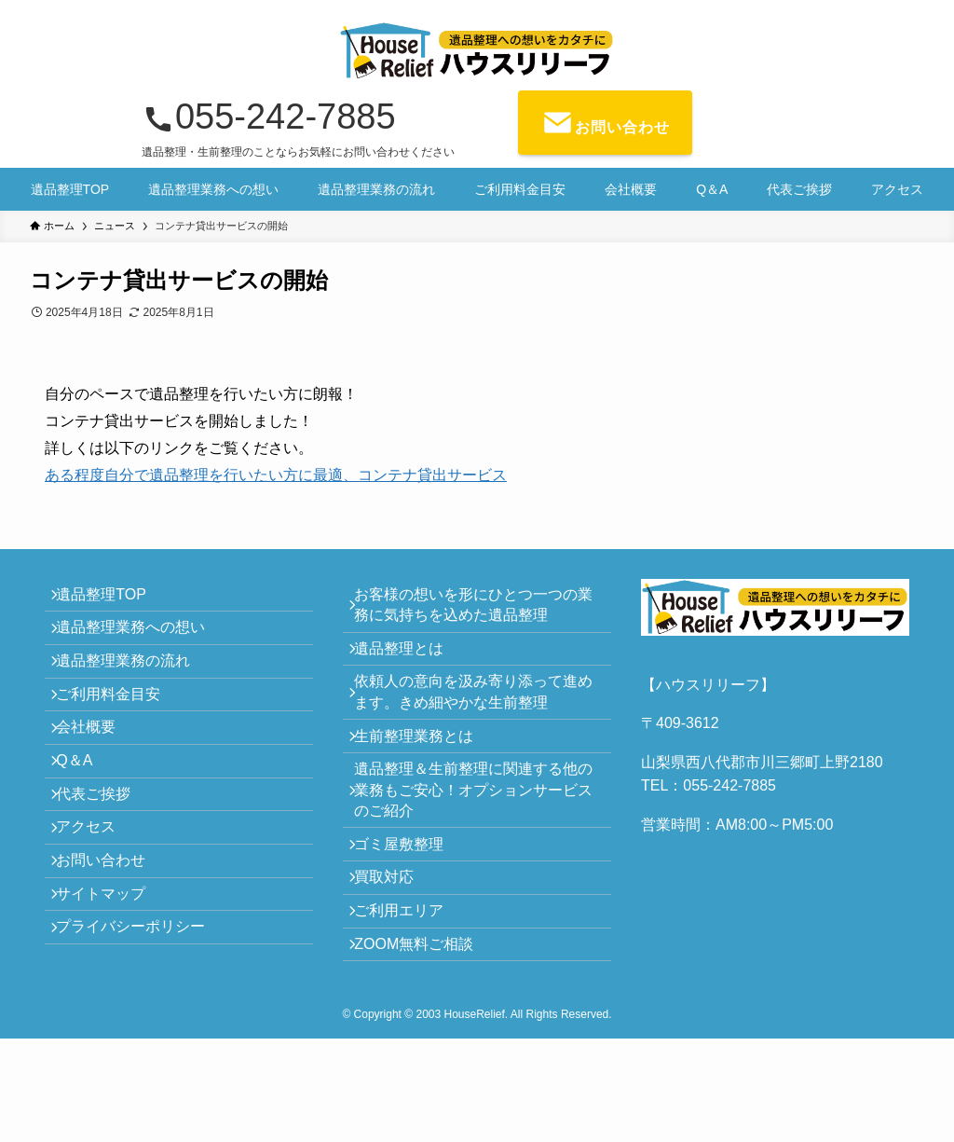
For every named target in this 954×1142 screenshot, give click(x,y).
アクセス (97, 908)
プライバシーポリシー (141, 1041)
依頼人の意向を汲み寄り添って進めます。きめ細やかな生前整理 (477, 719)
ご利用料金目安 (119, 732)
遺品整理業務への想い (141, 644)
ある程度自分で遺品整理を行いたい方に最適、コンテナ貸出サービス (276, 475)
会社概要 (97, 776)
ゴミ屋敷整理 (410, 904)
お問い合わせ (112, 953)
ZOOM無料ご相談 (424, 1036)
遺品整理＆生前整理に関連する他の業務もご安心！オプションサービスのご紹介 (477, 839)
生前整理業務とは (424, 774)
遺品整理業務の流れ (134, 687)
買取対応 (395, 948)
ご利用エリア (410, 992)
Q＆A (85, 821)
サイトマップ (112, 997)
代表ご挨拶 (104, 865)
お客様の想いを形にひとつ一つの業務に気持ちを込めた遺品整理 (477, 610)
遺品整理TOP (112, 600)
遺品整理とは (410, 664)
